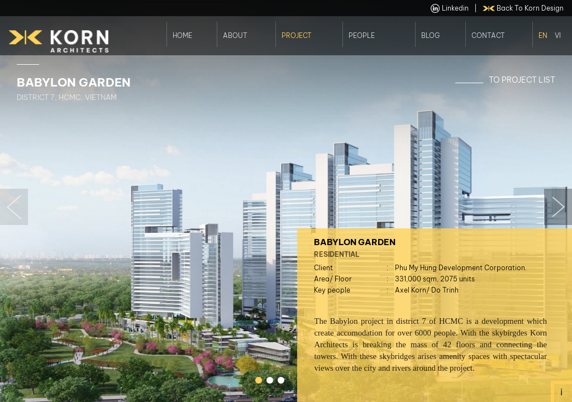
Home (182, 35)
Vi (558, 35)
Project (297, 35)
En (542, 35)
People (362, 35)
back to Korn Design (523, 8)
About (235, 35)
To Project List (522, 80)
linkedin (450, 8)
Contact (488, 35)
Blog (430, 35)
